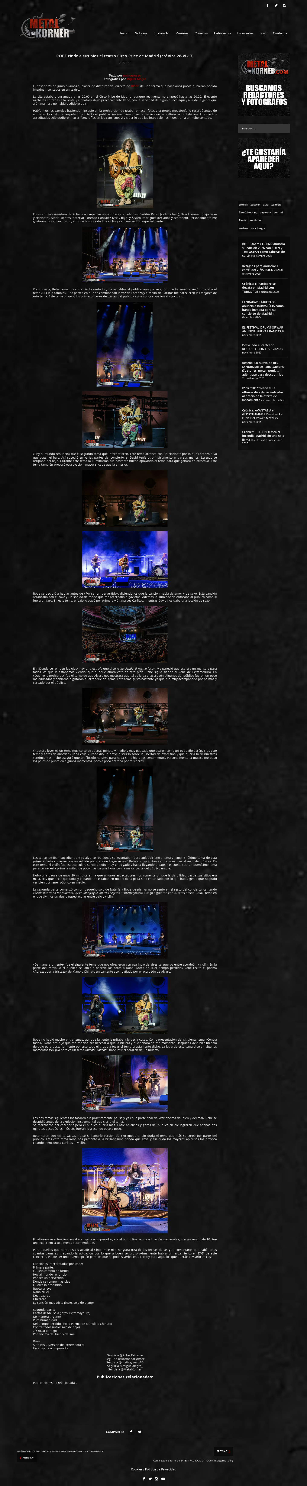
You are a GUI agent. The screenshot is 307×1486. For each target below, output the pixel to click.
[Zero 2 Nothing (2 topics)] (248, 210)
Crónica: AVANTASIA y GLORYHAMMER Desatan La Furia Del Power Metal (262, 412)
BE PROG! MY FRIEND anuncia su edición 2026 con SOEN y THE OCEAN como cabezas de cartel (263, 248)
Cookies (136, 1467)
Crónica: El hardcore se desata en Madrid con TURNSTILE (259, 285)
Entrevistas (222, 31)
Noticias (141, 31)
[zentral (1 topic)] (278, 210)
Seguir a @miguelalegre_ (125, 1364)
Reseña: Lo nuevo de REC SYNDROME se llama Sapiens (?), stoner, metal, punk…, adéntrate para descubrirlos (263, 367)
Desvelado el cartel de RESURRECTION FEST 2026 (260, 345)
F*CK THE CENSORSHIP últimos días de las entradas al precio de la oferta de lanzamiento (262, 392)
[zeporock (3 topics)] (265, 210)
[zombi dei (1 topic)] (255, 218)
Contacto (280, 31)
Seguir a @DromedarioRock (125, 1357)
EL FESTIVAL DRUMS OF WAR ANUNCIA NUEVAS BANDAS (262, 327)
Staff (263, 31)
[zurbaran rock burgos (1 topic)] (252, 226)
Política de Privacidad (160, 1467)
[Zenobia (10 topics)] (276, 202)
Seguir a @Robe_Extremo (125, 1353)
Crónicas (201, 31)
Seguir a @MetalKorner (125, 1367)
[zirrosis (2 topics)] (243, 202)
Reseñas (182, 31)
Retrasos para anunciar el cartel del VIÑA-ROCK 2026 (261, 266)
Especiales (245, 31)
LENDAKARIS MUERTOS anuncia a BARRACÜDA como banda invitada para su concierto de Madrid (263, 306)
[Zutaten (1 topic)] (255, 202)
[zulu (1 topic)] (266, 202)
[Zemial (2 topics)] (243, 218)
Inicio (124, 31)
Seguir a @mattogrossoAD (124, 1360)
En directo (161, 31)
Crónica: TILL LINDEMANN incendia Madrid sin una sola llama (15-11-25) (263, 434)
